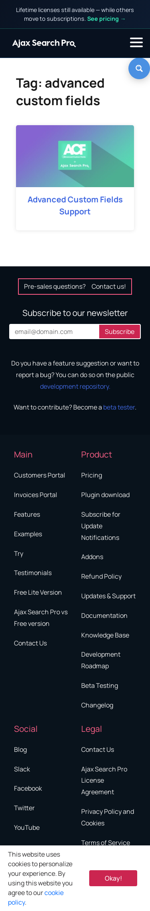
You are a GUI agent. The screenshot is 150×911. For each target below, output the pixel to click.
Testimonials (33, 572)
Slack (22, 769)
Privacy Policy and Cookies (107, 817)
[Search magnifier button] (139, 68)
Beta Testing (99, 685)
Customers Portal (39, 475)
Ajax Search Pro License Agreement (104, 781)
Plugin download (105, 494)
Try (18, 553)
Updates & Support (108, 595)
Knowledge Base (105, 635)
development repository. (75, 386)
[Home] (44, 43)
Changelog (97, 705)
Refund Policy (101, 576)
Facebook (28, 788)
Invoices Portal (35, 494)
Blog (20, 749)
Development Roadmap (100, 660)
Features (27, 514)
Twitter (24, 807)
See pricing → (106, 18)
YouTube (27, 827)
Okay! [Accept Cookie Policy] (113, 878)
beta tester (119, 407)
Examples (28, 533)
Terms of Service (105, 842)
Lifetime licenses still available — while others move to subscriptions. (75, 14)
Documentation (104, 615)
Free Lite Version (38, 592)
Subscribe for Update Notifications (100, 526)
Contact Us (30, 643)
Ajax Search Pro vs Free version (41, 617)
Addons (92, 556)
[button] (136, 42)
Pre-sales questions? (75, 286)
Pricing (91, 475)
